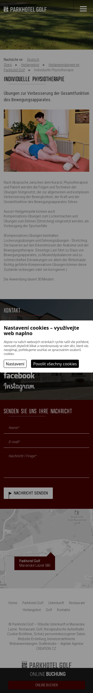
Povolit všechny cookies (55, 364)
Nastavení (15, 364)
